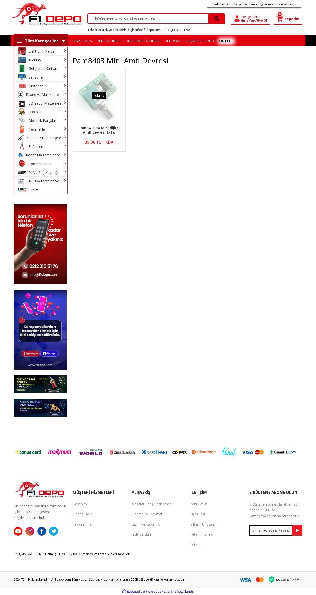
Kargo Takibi (287, 4)
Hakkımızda (220, 4)
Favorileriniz (82, 524)
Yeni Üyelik (198, 504)
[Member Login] (237, 18)
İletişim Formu (201, 534)
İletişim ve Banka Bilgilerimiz (253, 4)
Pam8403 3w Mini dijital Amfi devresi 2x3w (99, 130)
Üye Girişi (197, 514)
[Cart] (288, 18)
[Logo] (46, 14)
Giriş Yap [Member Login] (248, 20)
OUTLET (226, 40)
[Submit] (297, 530)
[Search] (156, 18)
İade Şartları (141, 534)
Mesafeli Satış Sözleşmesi (152, 504)
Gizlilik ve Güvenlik (146, 524)
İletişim (196, 544)
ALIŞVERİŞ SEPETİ (199, 40)
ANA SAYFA (82, 40)
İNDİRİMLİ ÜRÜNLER (144, 40)
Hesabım (80, 504)
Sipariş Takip (83, 514)
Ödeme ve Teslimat (147, 514)
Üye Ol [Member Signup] (262, 20)
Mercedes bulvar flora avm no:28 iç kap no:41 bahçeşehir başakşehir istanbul (40, 512)
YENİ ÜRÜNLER (109, 40)
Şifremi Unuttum (203, 524)
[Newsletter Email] (275, 530)
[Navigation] (41, 40)
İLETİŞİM (173, 40)
